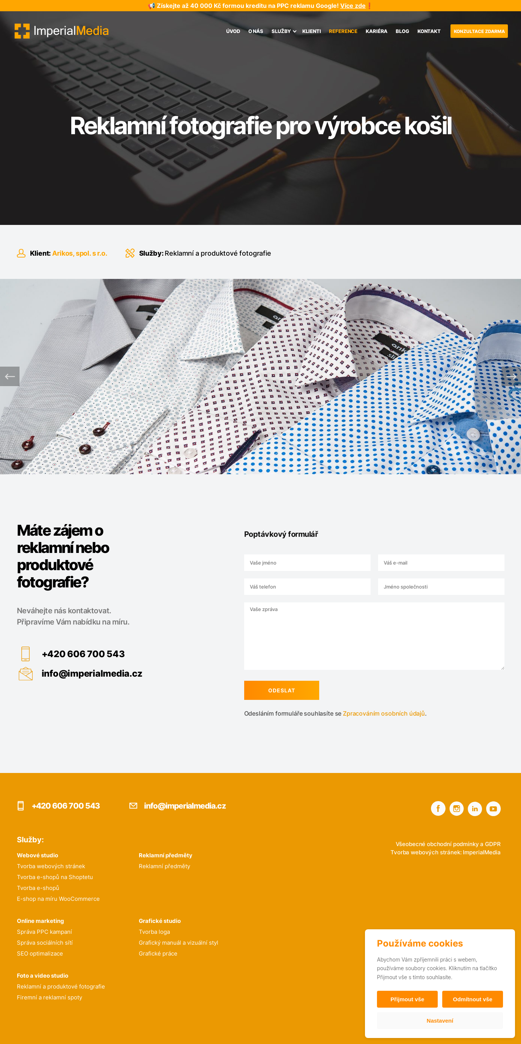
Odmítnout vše (472, 999)
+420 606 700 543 (78, 654)
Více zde (353, 5)
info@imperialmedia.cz (87, 673)
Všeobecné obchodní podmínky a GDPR (448, 844)
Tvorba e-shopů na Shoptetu (55, 877)
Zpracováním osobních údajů (379, 713)
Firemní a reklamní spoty (49, 997)
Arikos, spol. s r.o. (79, 253)
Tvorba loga (154, 931)
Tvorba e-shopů (38, 887)
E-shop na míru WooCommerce (58, 898)
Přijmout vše (407, 999)
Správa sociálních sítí (45, 942)
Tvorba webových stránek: (425, 852)
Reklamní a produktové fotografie (218, 253)
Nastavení (440, 1020)
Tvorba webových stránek (51, 866)
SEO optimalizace (40, 953)
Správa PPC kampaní (44, 931)
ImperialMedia (481, 852)
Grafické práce (158, 953)
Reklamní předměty (164, 866)
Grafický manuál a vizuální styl (178, 942)
